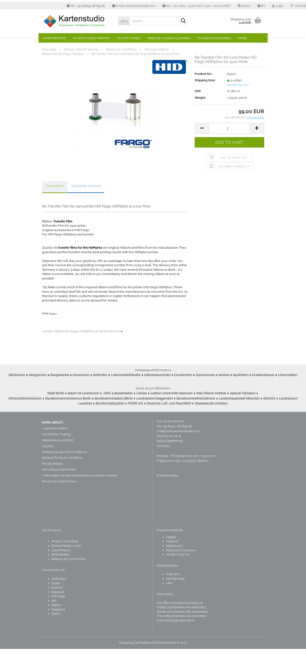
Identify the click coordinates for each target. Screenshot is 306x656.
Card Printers (54, 38)
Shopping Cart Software (136, 650)
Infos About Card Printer (59, 476)
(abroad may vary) (238, 92)
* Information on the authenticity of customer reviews (80, 482)
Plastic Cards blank (65, 548)
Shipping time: (205, 87)
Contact (47, 453)
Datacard (58, 599)
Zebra (56, 621)
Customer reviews (86, 193)
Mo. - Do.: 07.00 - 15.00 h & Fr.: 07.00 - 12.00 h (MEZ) (197, 6)
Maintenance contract (57, 447)
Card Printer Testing (56, 441)
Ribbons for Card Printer (69, 566)
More (242, 38)
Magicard (58, 616)
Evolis (56, 590)
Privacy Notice (52, 470)
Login (277, 6)
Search (244, 6)
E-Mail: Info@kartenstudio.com (133, 6)
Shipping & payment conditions (64, 459)
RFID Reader (60, 561)
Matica (56, 612)
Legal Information (55, 435)
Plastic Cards (128, 38)
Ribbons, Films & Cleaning (168, 38)
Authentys (59, 586)
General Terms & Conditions (62, 465)
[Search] (183, 21)
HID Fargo (59, 603)
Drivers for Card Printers (59, 488)
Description (55, 193)
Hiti (54, 608)
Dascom (57, 594)
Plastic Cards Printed (91, 38)
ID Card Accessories (214, 38)
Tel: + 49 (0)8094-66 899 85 (86, 6)
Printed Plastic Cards (66, 553)
